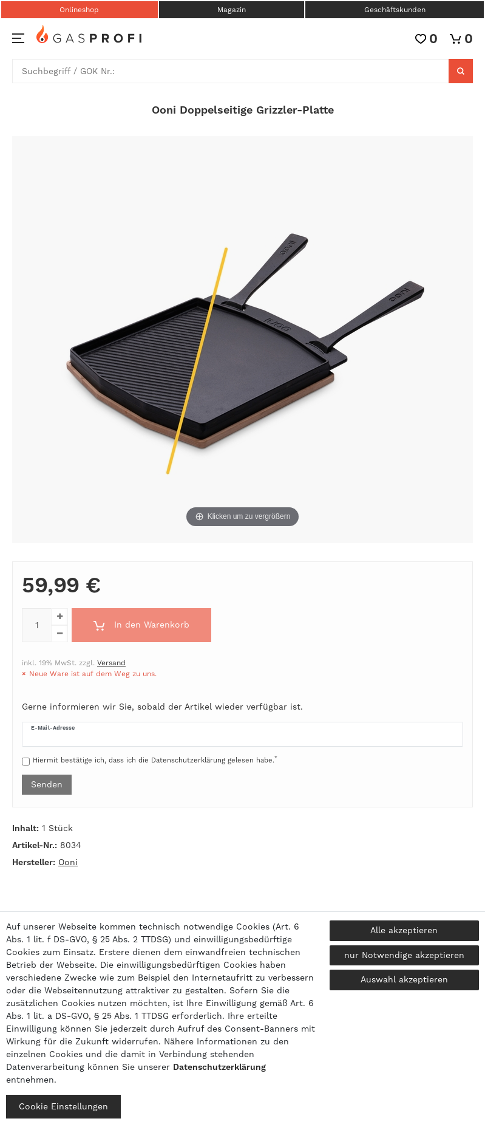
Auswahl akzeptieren (404, 979)
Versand (111, 663)
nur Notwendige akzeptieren (404, 955)
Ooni (68, 862)
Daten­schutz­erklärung (219, 1067)
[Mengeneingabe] (36, 625)
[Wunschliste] (426, 39)
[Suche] (461, 71)
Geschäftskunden (395, 9)
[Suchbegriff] (231, 71)
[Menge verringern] (59, 633)
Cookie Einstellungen (63, 1106)
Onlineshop (79, 9)
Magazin (231, 9)
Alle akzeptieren (404, 930)
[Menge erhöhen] (59, 616)
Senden (47, 784)
